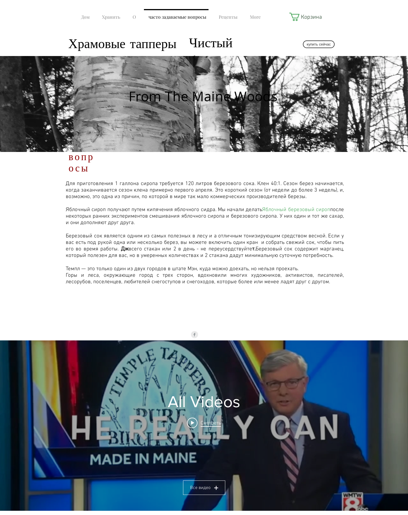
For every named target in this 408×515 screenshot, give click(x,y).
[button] (304, 17)
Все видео (204, 488)
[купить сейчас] (319, 44)
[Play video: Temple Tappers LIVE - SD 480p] (204, 423)
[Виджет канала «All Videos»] (204, 425)
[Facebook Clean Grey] (194, 334)
